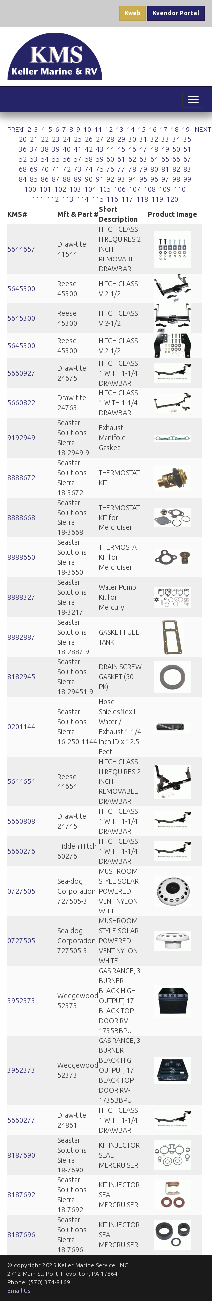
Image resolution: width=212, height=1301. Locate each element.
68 (23, 169)
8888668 (21, 517)
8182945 (21, 677)
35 (187, 139)
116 (112, 199)
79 (143, 169)
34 (176, 139)
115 (98, 199)
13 (120, 129)
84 (23, 179)
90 (89, 179)
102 (60, 189)
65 (165, 159)
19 (186, 129)
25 (78, 139)
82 (176, 169)
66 (176, 159)
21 (34, 139)
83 (187, 169)
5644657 (21, 249)
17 (164, 129)
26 (89, 139)
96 (154, 179)
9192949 (21, 438)
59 (100, 159)
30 (132, 139)
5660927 (21, 373)
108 (150, 189)
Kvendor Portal (176, 13)
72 (67, 169)
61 (121, 159)
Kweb (132, 13)
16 (153, 129)
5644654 (21, 781)
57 (78, 159)
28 (110, 139)
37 (34, 149)
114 (83, 199)
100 (30, 189)
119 (157, 199)
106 (120, 189)
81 (165, 169)
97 (165, 179)
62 (132, 159)
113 (68, 199)
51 (187, 149)
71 (56, 169)
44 (110, 149)
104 (90, 189)
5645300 (21, 289)
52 (23, 159)
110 (180, 189)
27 (100, 139)
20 (23, 139)
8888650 (21, 557)
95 (143, 179)
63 (143, 159)
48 (154, 149)
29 (121, 139)
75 (100, 169)
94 (132, 179)
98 (176, 179)
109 (165, 189)
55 (56, 159)
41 (78, 149)
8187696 (21, 1235)
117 (127, 199)
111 (38, 199)
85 (34, 179)
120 (172, 199)
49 (165, 149)
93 (121, 179)
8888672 (21, 478)
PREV (15, 129)
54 (45, 159)
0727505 (21, 891)
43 (100, 149)
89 (78, 179)
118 (142, 199)
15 (142, 129)
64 (154, 159)
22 (45, 139)
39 (56, 149)
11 (98, 129)
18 (175, 129)
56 (67, 159)
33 (165, 139)
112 (53, 199)
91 (100, 179)
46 (132, 149)
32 (154, 139)
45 (121, 149)
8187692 (21, 1195)
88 (67, 179)
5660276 (21, 851)
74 (89, 169)
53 (34, 159)
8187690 (21, 1155)
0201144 (21, 727)
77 (121, 169)
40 (67, 149)
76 (110, 169)
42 (89, 149)
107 (135, 189)
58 (89, 159)
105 (105, 189)
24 (67, 139)
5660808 (21, 821)
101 (45, 189)
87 (56, 179)
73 (78, 169)
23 (56, 139)
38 (45, 149)
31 (143, 139)
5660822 (21, 403)
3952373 (21, 1001)
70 (45, 169)
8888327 (21, 597)
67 (187, 159)
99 (187, 179)
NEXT (203, 129)
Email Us (18, 1290)
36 (23, 149)
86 (45, 179)
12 (109, 129)
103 (75, 189)
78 (132, 169)
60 (110, 159)
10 (87, 129)
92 (110, 179)
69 (34, 169)
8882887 (21, 637)
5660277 (21, 1120)
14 (131, 129)
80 (154, 169)
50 (176, 149)
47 (143, 149)
